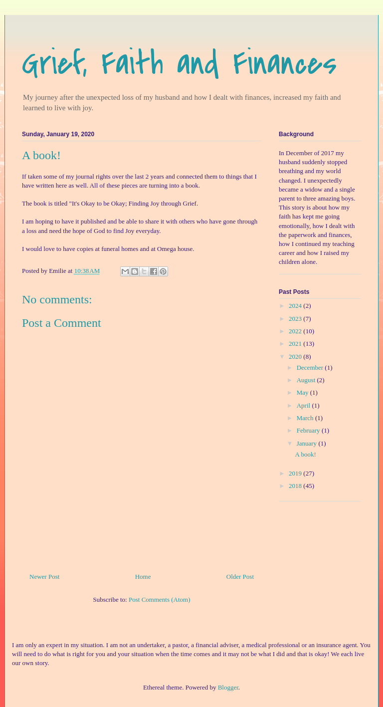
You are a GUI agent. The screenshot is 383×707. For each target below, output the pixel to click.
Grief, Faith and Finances (179, 63)
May (303, 392)
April (304, 405)
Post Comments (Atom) (160, 599)
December (311, 367)
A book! (305, 454)
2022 (296, 331)
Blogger (228, 687)
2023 (296, 318)
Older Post (240, 576)
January (308, 443)
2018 (296, 485)
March (306, 418)
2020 (296, 356)
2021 (296, 343)
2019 (296, 473)
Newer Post (44, 576)
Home (143, 576)
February (309, 430)
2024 (296, 305)
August (307, 380)
